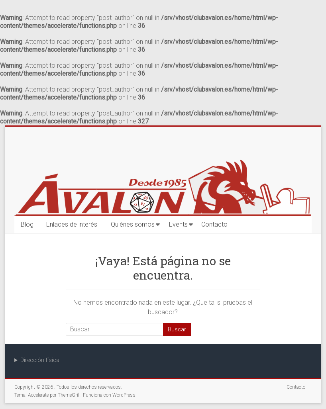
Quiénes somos (133, 224)
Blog (27, 224)
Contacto (214, 224)
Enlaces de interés (71, 224)
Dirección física (39, 360)
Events (178, 224)
